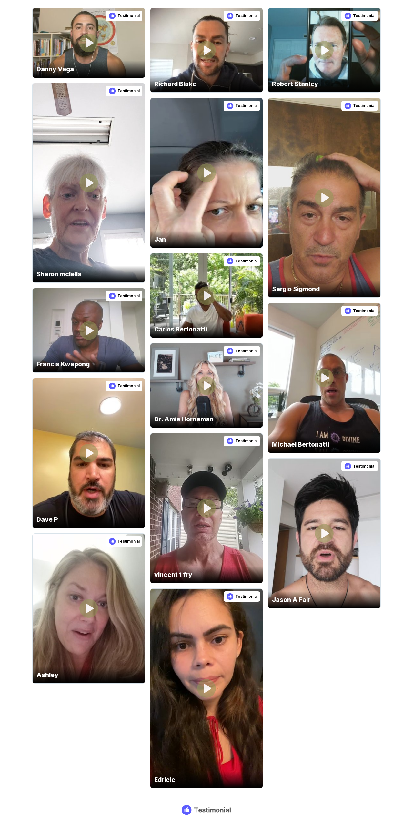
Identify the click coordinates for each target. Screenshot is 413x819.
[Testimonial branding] (206, 810)
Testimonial (128, 15)
